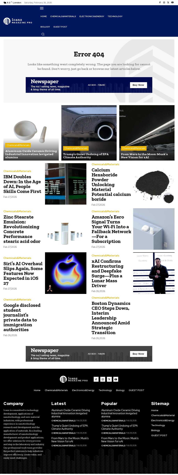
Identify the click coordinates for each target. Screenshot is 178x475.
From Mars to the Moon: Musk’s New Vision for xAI (70, 440)
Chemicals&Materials (18, 147)
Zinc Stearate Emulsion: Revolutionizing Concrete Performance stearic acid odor (22, 231)
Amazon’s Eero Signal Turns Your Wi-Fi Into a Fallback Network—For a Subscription (111, 231)
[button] (42, 34)
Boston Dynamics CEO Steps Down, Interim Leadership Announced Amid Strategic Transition (111, 319)
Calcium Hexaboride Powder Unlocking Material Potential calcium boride (111, 186)
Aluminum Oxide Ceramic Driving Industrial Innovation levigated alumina (70, 415)
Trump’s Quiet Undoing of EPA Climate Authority (69, 428)
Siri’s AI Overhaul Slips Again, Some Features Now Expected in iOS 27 (23, 275)
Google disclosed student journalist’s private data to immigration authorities (22, 319)
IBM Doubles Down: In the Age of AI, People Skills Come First (22, 186)
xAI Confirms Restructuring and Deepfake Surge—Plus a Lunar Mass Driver (107, 275)
